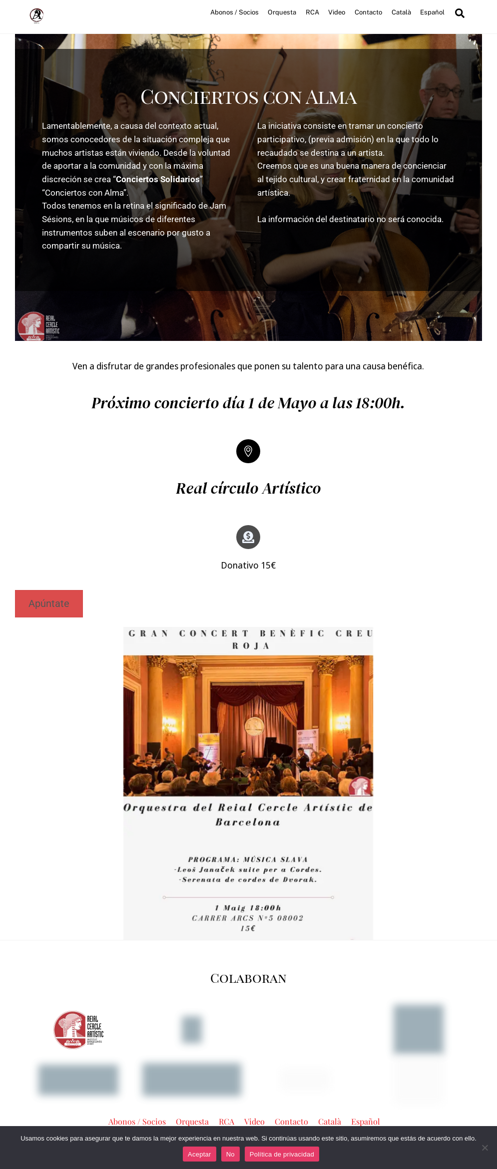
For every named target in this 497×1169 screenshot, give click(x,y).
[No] (485, 1148)
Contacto (367, 12)
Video (335, 12)
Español (431, 12)
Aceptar (199, 1154)
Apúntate (49, 604)
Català (400, 12)
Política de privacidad (282, 1154)
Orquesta (280, 12)
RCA (311, 12)
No (230, 1154)
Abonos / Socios (233, 12)
